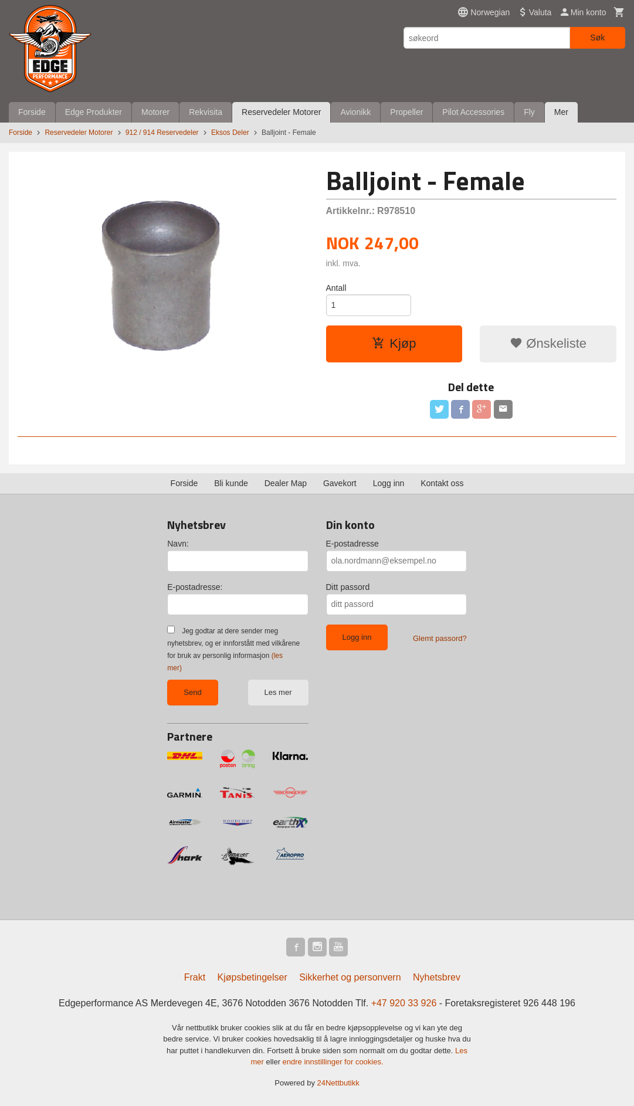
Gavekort (340, 483)
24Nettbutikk (338, 1082)
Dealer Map (286, 483)
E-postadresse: (194, 587)
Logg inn (389, 483)
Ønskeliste (548, 343)
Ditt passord (348, 587)
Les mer (278, 692)
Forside (32, 112)
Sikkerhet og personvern (350, 977)
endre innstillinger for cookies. (333, 1061)
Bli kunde (231, 483)
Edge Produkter (93, 112)
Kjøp (394, 343)
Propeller (406, 112)
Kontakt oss (442, 483)
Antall (336, 288)
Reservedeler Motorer (281, 112)
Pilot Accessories (473, 112)
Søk (597, 37)
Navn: (178, 543)
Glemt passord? (440, 638)
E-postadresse (352, 543)
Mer (561, 112)
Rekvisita (205, 112)
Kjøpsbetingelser (252, 977)
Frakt (194, 977)
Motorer (155, 112)
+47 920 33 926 (404, 1003)
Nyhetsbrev (436, 977)
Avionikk (355, 112)
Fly (529, 112)
